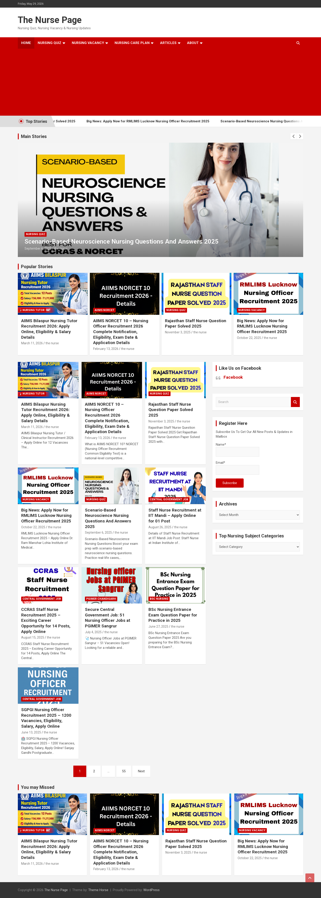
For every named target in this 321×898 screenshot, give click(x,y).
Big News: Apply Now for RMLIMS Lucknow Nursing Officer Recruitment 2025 (155, 121)
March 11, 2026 (32, 343)
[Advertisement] (154, 82)
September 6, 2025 (38, 248)
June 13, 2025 (31, 732)
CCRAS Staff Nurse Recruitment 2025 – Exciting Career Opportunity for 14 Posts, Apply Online (45, 620)
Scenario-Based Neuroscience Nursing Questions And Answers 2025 (121, 241)
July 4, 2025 (93, 632)
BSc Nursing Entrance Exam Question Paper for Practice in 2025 (172, 615)
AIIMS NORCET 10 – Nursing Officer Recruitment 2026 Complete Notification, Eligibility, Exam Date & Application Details (120, 331)
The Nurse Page (50, 20)
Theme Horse (98, 890)
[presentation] (293, 136)
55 (124, 771)
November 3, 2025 (178, 332)
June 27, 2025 (158, 626)
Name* (237, 450)
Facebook (233, 377)
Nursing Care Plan (132, 43)
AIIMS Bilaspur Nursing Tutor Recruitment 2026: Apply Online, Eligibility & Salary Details (49, 329)
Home (26, 43)
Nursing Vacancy (88, 43)
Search (295, 402)
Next (141, 771)
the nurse (61, 248)
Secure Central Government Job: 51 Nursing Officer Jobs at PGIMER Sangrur (107, 618)
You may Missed (37, 787)
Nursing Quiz (49, 43)
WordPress (151, 890)
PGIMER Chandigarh (101, 598)
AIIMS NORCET (104, 310)
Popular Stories (37, 266)
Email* (237, 468)
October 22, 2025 (249, 338)
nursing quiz (35, 234)
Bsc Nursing (159, 598)
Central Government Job (169, 499)
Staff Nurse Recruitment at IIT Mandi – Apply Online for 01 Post (174, 515)
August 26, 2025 (159, 527)
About (193, 43)
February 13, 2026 (105, 349)
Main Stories (34, 136)
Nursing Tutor (34, 310)
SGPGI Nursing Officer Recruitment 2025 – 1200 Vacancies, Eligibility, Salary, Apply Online (46, 718)
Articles (168, 43)
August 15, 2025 (32, 637)
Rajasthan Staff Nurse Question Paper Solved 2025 (195, 323)
